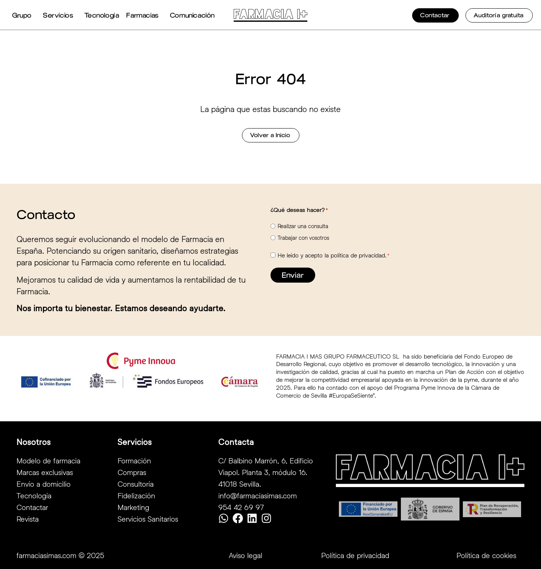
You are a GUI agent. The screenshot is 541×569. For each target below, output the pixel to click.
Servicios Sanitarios (148, 518)
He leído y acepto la (333, 255)
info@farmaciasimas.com (257, 495)
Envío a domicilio (44, 483)
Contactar (32, 506)
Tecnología (101, 15)
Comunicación (194, 15)
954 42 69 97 (241, 506)
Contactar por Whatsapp (496, 556)
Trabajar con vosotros (303, 238)
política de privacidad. (359, 255)
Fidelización (136, 495)
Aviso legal (245, 555)
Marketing (133, 506)
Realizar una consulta (303, 226)
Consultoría (136, 483)
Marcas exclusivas (45, 472)
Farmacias (144, 15)
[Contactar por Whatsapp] (456, 555)
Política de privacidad (355, 555)
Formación (134, 460)
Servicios (60, 15)
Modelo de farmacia (48, 460)
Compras (132, 472)
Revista (28, 518)
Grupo (23, 15)
